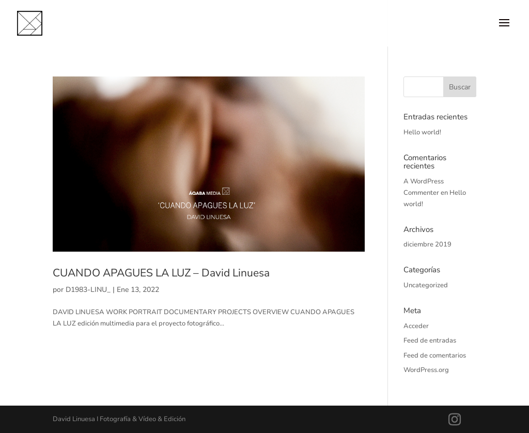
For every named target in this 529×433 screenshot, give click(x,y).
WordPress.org (426, 370)
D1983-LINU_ (88, 290)
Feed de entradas (429, 340)
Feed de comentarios (434, 355)
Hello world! (422, 132)
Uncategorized (425, 285)
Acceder (416, 326)
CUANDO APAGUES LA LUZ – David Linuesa (161, 273)
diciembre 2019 (427, 244)
